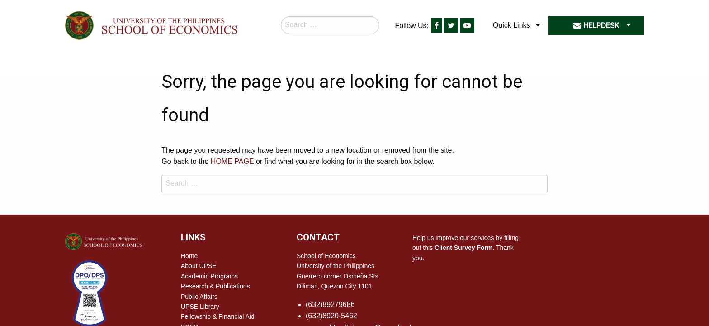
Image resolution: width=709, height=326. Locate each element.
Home (189, 255)
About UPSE (199, 265)
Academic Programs (209, 276)
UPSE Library (200, 306)
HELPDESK (596, 25)
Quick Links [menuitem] (511, 25)
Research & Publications (215, 286)
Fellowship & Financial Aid (218, 316)
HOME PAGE (232, 161)
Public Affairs (199, 296)
